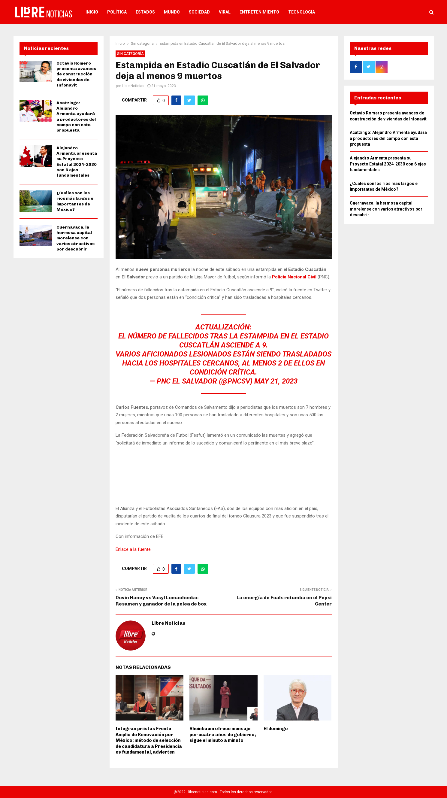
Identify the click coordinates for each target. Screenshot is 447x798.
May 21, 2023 (275, 381)
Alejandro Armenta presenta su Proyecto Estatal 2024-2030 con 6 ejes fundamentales (76, 161)
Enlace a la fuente (133, 549)
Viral (225, 12)
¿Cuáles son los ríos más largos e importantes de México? (74, 201)
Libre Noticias (133, 86)
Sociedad (199, 12)
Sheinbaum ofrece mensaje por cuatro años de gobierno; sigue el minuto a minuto (222, 734)
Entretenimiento (259, 12)
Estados (145, 12)
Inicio (92, 12)
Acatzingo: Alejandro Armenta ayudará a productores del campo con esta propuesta (76, 116)
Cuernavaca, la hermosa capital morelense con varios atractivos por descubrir (75, 238)
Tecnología (301, 12)
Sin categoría (130, 54)
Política (117, 12)
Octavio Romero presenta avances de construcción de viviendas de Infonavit (76, 74)
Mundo (172, 12)
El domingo (276, 728)
